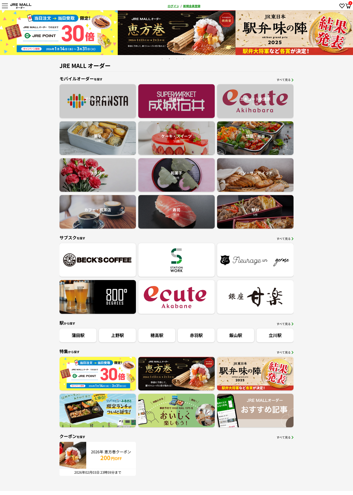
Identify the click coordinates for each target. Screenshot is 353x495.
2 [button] (169, 58)
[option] (59, 32)
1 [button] (162, 58)
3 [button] (176, 58)
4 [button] (183, 58)
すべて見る (285, 80)
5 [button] (190, 58)
